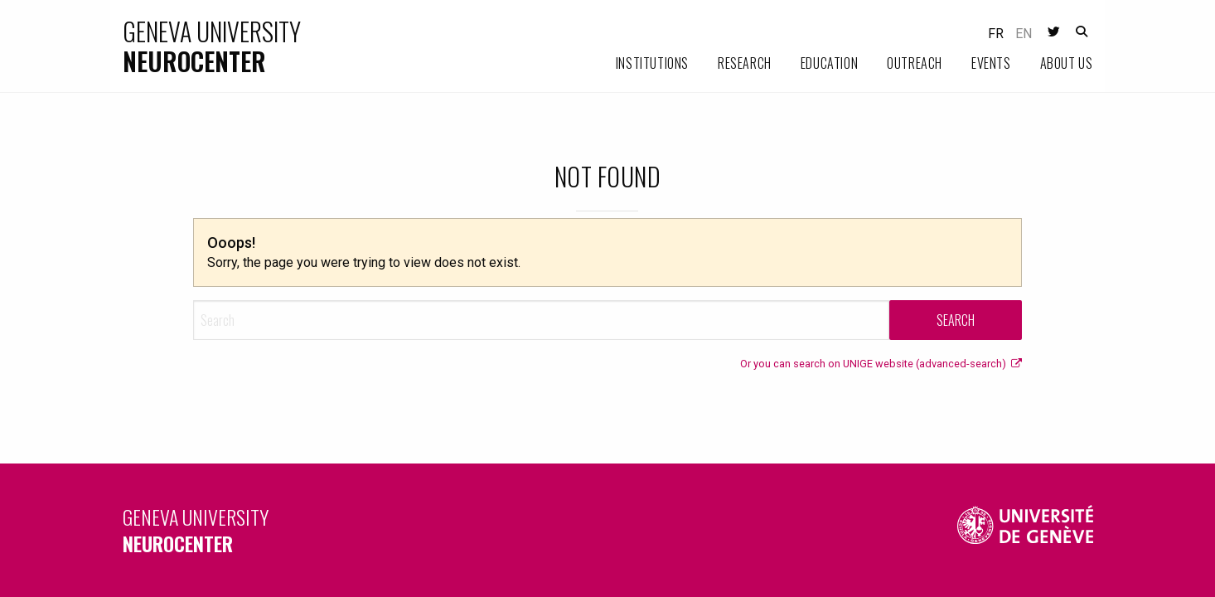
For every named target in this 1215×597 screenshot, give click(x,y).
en (1023, 33)
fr (996, 33)
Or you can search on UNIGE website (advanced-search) (881, 363)
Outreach (914, 63)
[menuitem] (638, 64)
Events (991, 63)
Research (745, 63)
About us (1066, 63)
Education (829, 63)
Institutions (652, 63)
